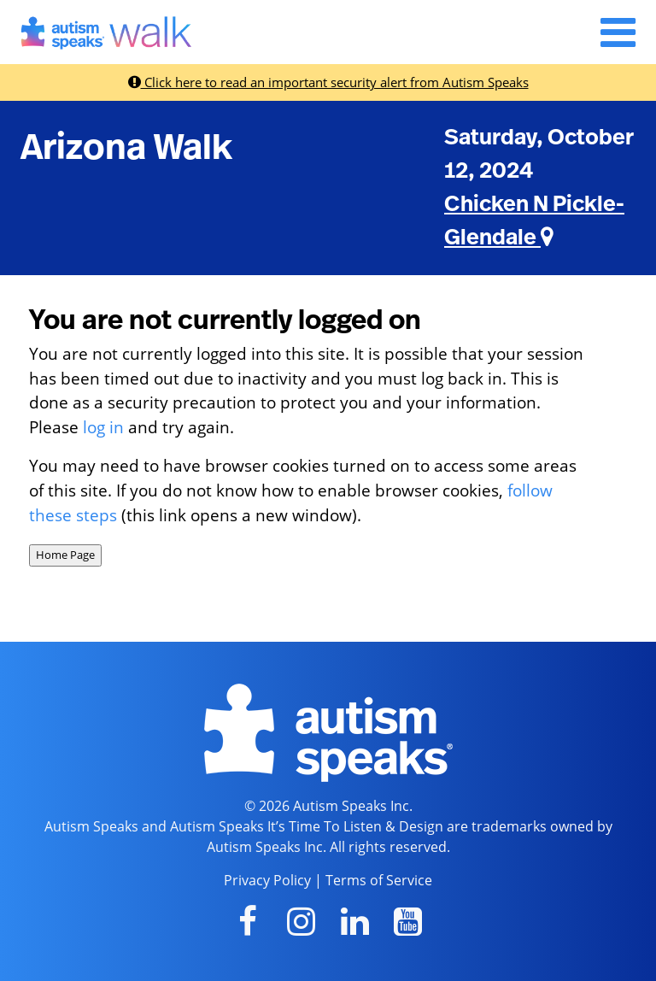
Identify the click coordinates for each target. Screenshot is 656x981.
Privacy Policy (267, 880)
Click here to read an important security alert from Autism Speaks (328, 82)
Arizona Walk (126, 148)
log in (103, 426)
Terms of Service (378, 880)
